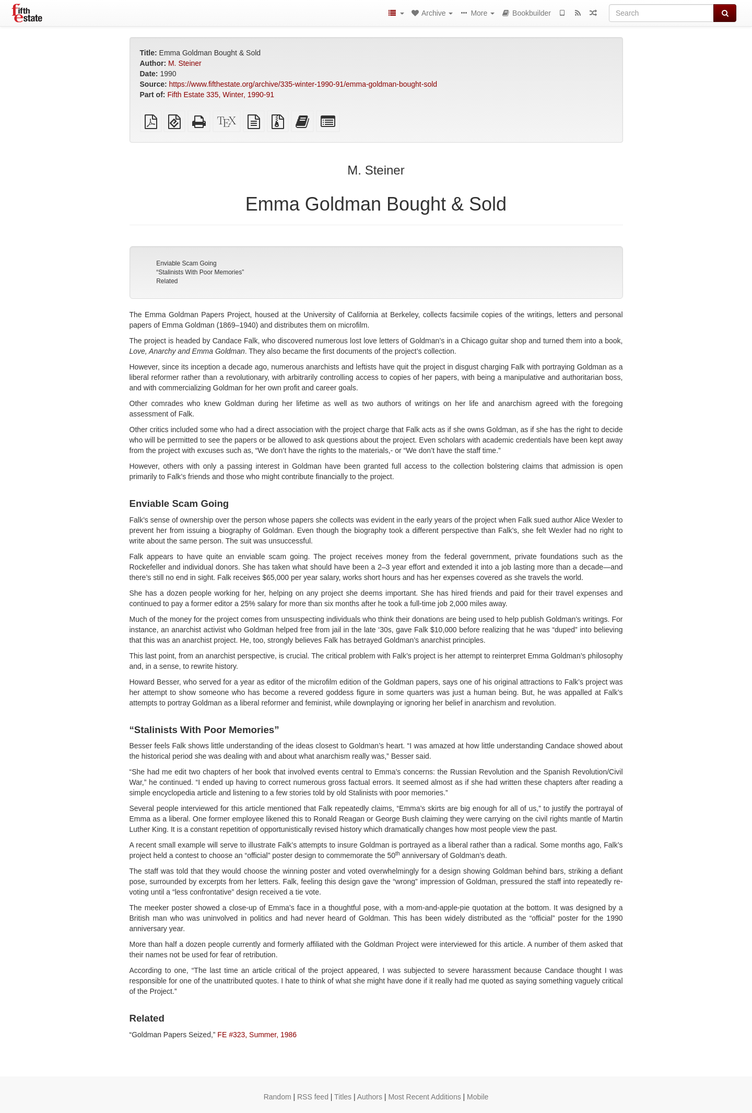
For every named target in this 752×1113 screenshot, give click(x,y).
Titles (342, 1097)
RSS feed (312, 1097)
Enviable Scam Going (186, 263)
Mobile (477, 1097)
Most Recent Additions (424, 1097)
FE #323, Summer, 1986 (257, 1034)
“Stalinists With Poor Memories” (200, 272)
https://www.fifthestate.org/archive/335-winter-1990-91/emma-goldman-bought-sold (303, 84)
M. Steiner (185, 63)
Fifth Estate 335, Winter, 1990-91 (220, 94)
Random (277, 1097)
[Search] (661, 13)
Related (167, 281)
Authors (369, 1097)
